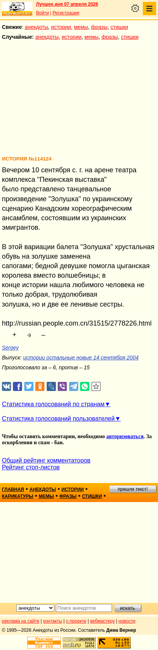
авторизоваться (125, 436)
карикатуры (17, 496)
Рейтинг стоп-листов (31, 467)
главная (13, 489)
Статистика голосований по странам (53, 404)
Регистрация (65, 13)
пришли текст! (133, 489)
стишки (119, 27)
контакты (52, 621)
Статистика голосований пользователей (58, 418)
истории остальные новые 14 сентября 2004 (81, 357)
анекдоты (36, 27)
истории (61, 27)
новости (126, 621)
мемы (81, 27)
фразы (99, 27)
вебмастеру (102, 621)
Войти (42, 13)
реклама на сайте (21, 621)
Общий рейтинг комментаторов (46, 460)
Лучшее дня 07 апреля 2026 (67, 4)
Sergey (10, 348)
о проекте (76, 621)
